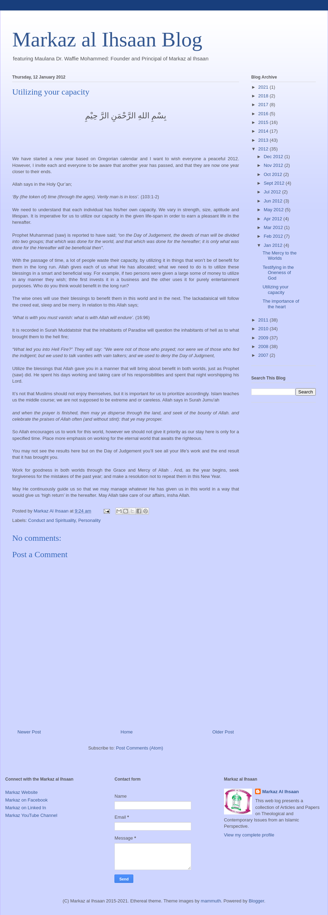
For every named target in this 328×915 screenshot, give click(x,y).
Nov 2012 (274, 165)
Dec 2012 (274, 156)
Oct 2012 (273, 174)
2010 (264, 328)
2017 (264, 104)
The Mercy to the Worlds (279, 255)
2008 (264, 346)
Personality (89, 520)
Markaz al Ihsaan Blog (107, 39)
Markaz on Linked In (25, 807)
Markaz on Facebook (26, 800)
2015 (264, 122)
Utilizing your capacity (275, 289)
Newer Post (29, 732)
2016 (264, 113)
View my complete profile (249, 834)
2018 (264, 95)
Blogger (256, 900)
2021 (264, 87)
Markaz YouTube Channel (31, 815)
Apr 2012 (273, 218)
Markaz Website (21, 792)
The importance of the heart (280, 303)
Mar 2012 (274, 227)
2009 (264, 337)
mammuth (211, 900)
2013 (264, 140)
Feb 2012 (274, 236)
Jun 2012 (274, 201)
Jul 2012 (273, 191)
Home (127, 732)
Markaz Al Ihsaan (280, 791)
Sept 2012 (275, 183)
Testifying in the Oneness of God (278, 273)
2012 (264, 149)
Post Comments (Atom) (139, 748)
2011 (264, 320)
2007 (264, 355)
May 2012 (274, 209)
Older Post (223, 732)
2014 (264, 131)
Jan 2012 (274, 245)
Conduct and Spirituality (52, 520)
